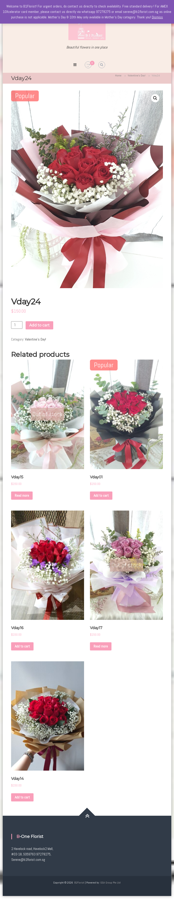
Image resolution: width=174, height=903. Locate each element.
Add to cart (39, 325)
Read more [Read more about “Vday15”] (22, 495)
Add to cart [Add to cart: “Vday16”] (22, 646)
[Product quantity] (16, 325)
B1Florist (79, 882)
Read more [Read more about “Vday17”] (101, 646)
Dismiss (157, 17)
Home (118, 75)
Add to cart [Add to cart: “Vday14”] (22, 797)
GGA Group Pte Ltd (110, 882)
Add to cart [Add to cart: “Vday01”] (101, 495)
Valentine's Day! (136, 75)
